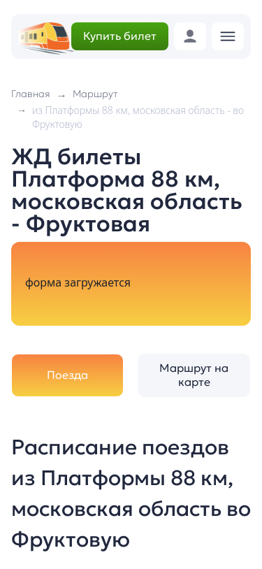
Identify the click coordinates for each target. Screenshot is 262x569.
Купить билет (120, 36)
